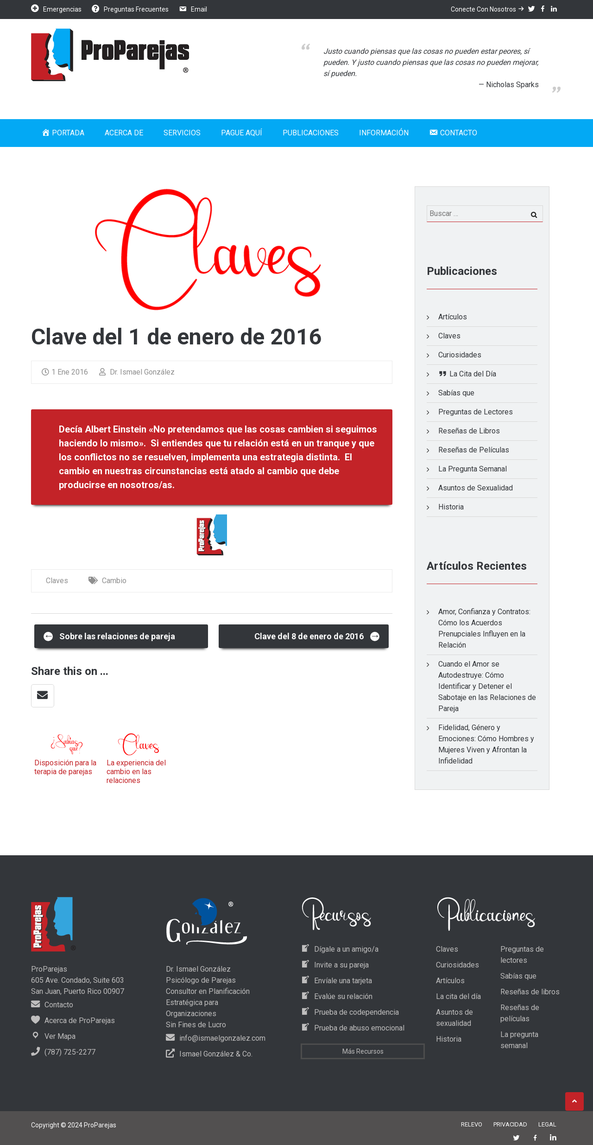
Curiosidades (459, 354)
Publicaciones (311, 132)
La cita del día (458, 996)
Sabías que (456, 392)
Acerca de (124, 132)
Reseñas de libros (530, 991)
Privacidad (510, 1124)
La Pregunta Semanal (472, 468)
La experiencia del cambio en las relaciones (136, 771)
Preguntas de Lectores (475, 411)
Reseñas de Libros (469, 430)
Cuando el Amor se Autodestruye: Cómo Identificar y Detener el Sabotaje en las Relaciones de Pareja (487, 686)
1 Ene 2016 (65, 372)
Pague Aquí (241, 132)
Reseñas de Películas (473, 449)
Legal (547, 1124)
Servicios (182, 132)
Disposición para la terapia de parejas (65, 767)
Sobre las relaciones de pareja (109, 636)
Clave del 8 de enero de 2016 (317, 636)
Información (384, 132)
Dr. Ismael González (137, 372)
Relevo (471, 1124)
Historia (451, 507)
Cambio (114, 580)
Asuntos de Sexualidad (475, 487)
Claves (57, 580)
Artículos (452, 316)
